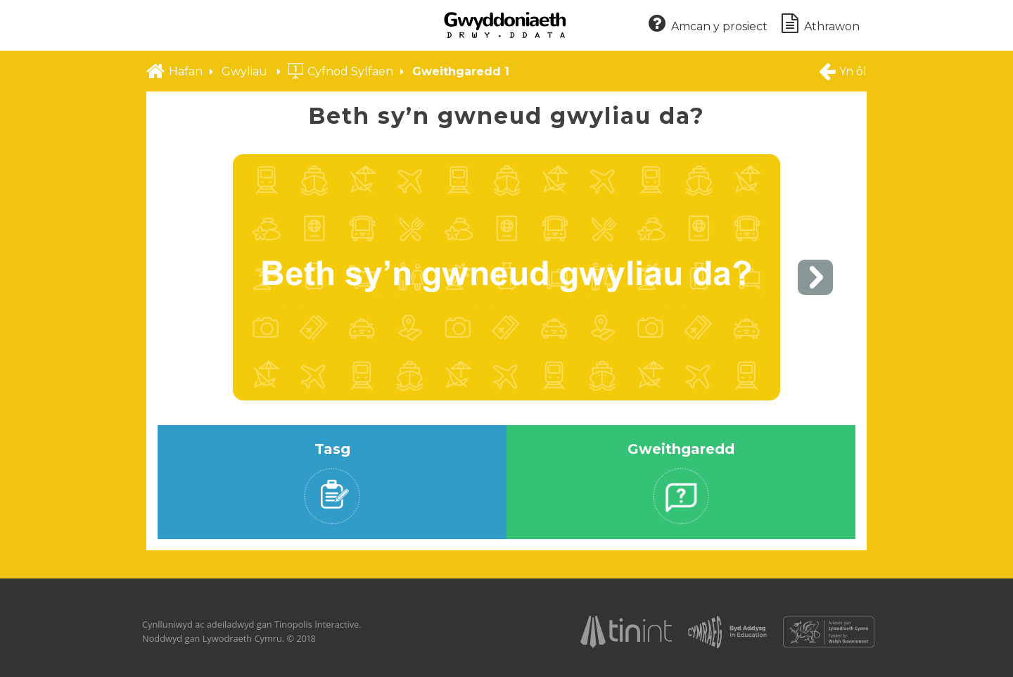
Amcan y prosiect (708, 24)
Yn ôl (842, 71)
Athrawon (821, 24)
